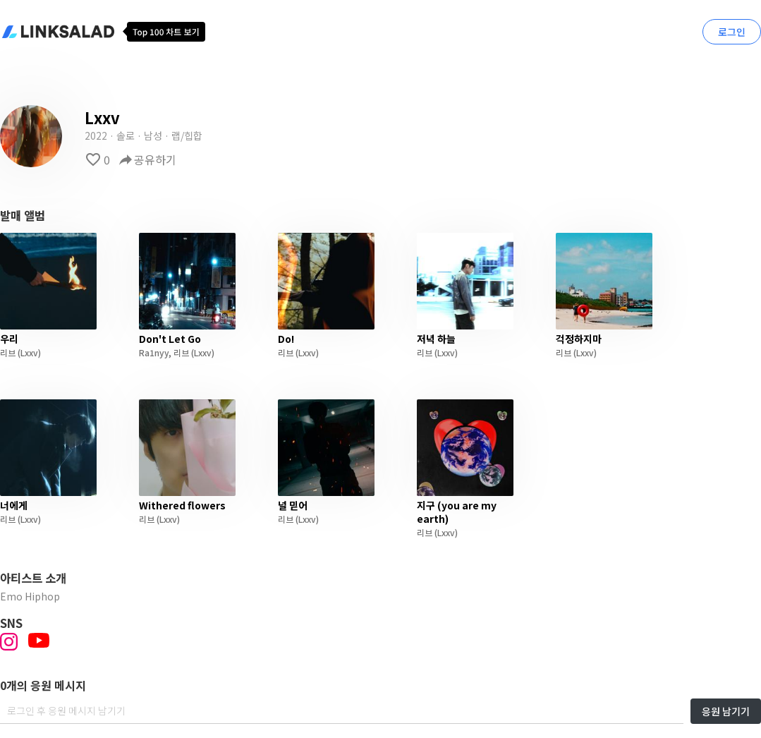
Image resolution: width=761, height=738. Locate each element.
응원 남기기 (726, 711)
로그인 (731, 32)
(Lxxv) (28, 352)
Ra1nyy (154, 352)
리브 (8, 352)
